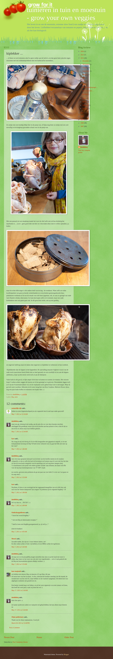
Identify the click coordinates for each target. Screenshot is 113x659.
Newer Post (9, 637)
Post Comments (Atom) (20, 642)
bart (13, 439)
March (85, 102)
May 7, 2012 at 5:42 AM (19, 547)
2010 (82, 116)
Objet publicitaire (18, 617)
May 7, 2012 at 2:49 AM (19, 505)
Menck (14, 539)
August (85, 74)
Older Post (69, 637)
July (84, 78)
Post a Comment (14, 627)
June (84, 81)
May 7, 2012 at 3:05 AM (19, 532)
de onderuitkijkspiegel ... (90, 87)
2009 (82, 120)
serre (16, 397)
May (84, 84)
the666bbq (15, 421)
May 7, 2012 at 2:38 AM (19, 492)
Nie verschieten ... (87, 91)
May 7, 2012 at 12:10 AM (20, 414)
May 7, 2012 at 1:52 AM (19, 477)
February (86, 105)
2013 (82, 55)
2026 (82, 51)
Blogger (66, 654)
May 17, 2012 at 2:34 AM (20, 590)
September (86, 71)
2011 (82, 113)
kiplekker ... (86, 94)
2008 (82, 123)
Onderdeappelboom (18, 512)
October (85, 68)
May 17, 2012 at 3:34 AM (20, 610)
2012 (82, 58)
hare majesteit (16, 571)
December (86, 61)
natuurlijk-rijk (16, 408)
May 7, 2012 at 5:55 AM (19, 564)
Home (39, 637)
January (85, 108)
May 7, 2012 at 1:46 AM (19, 449)
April (84, 98)
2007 (82, 126)
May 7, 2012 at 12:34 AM (20, 431)
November (86, 64)
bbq (12, 397)
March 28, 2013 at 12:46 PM (21, 623)
